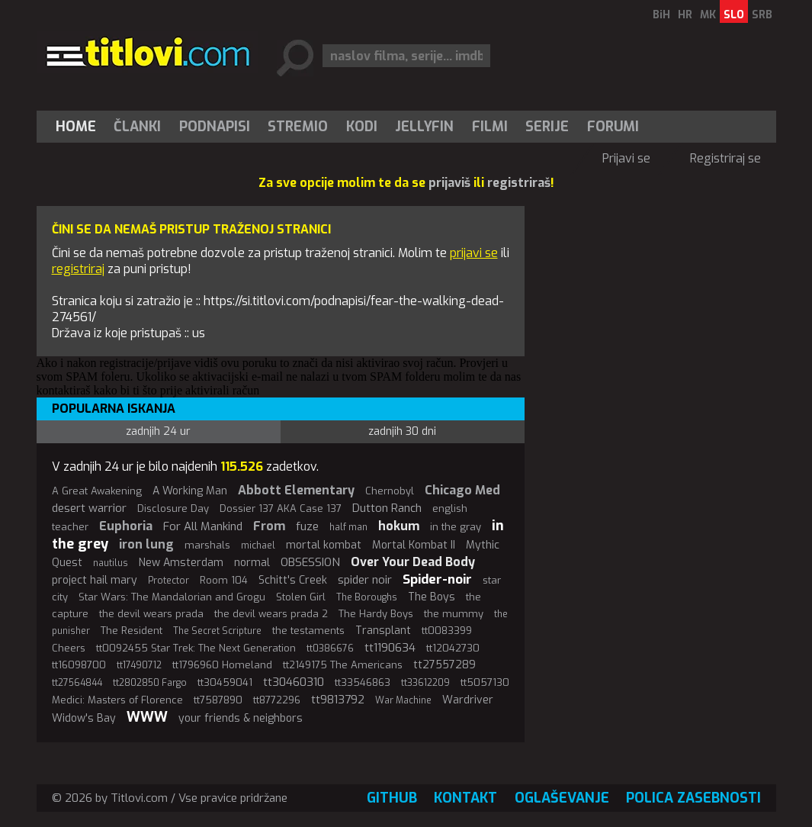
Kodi (361, 126)
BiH (661, 15)
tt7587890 (218, 699)
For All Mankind (202, 526)
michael (258, 545)
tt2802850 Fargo (150, 683)
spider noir (365, 579)
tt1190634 (390, 647)
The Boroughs (366, 597)
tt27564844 (77, 683)
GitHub (392, 798)
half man (348, 527)
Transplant (383, 630)
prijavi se (474, 253)
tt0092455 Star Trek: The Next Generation (196, 648)
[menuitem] (79, 127)
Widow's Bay (84, 718)
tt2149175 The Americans (343, 664)
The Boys (431, 597)
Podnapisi (214, 126)
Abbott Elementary (296, 490)
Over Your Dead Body (413, 562)
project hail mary (94, 580)
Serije (547, 126)
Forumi (613, 126)
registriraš (518, 183)
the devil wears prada (151, 613)
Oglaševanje (562, 798)
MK (708, 15)
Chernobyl (389, 490)
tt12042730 (453, 648)
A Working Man (189, 491)
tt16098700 (79, 664)
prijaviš (449, 183)
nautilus (110, 563)
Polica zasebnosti (693, 798)
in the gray (455, 526)
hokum (398, 526)
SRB (762, 15)
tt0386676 (330, 648)
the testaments (308, 630)
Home (76, 126)
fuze (307, 526)
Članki (137, 126)
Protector (168, 580)
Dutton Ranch (387, 508)
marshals (207, 545)
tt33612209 (425, 683)
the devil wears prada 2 (271, 613)
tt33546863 (362, 682)
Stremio (298, 126)
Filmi (490, 126)
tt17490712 (139, 665)
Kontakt (465, 798)
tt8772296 (276, 699)
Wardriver (467, 700)
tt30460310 (293, 682)
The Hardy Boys (376, 613)
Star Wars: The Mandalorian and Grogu (172, 596)
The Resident (131, 630)
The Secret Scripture (217, 631)
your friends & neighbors (240, 718)
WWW (147, 717)
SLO (734, 15)
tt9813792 (337, 699)
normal (252, 562)
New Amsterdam (181, 562)
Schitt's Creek (292, 580)
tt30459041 (224, 682)
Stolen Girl (301, 596)
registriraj (78, 269)
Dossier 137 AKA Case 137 (281, 508)
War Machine (403, 700)
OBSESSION (310, 562)
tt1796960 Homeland (222, 664)
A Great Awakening (97, 490)
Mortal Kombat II (413, 545)
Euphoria (125, 526)
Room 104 (224, 580)
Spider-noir (437, 579)
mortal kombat (323, 545)
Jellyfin (424, 126)
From (269, 526)
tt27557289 (444, 665)
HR (685, 15)
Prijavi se (626, 158)
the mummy (453, 613)
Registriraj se (725, 158)
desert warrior (89, 508)
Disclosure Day (173, 508)
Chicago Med (462, 490)
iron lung (146, 544)
